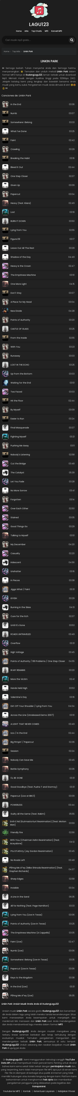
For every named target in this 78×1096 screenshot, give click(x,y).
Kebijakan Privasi (66, 1091)
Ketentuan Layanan (44, 1091)
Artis (26, 31)
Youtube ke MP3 (11, 1091)
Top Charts (36, 31)
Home (18, 31)
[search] (72, 40)
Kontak (27, 1091)
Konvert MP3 (56, 31)
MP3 (46, 31)
